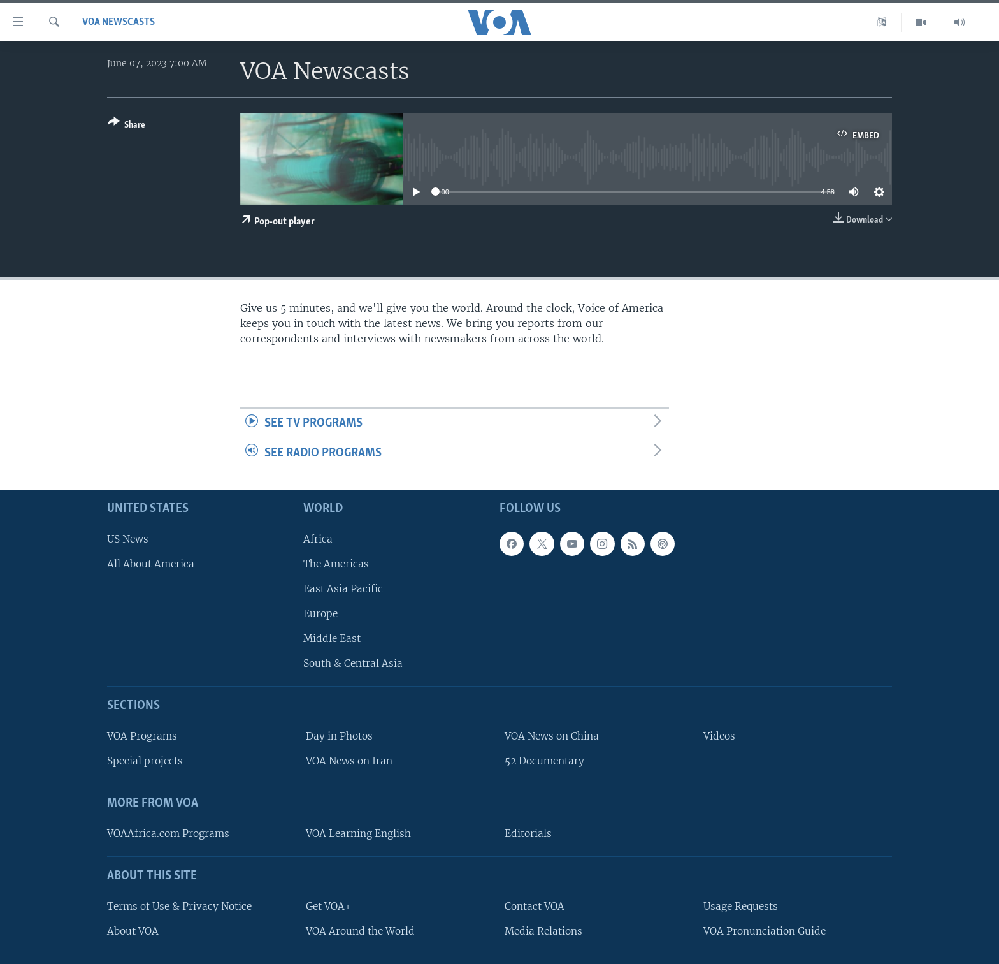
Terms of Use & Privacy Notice (179, 906)
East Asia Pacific (343, 589)
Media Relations (543, 930)
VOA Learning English (358, 834)
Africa (318, 538)
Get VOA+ (328, 906)
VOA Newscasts (118, 22)
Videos (719, 736)
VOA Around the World (360, 930)
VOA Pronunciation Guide (764, 930)
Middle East (332, 638)
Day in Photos (339, 736)
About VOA (133, 930)
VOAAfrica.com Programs (168, 834)
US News (127, 538)
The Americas (336, 563)
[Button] (126, 126)
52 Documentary (544, 761)
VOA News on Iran (349, 761)
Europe (320, 614)
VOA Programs (142, 736)
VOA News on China (552, 736)
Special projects (145, 761)
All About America (150, 563)
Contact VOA (534, 906)
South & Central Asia (353, 663)
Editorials (528, 834)
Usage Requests (740, 906)
